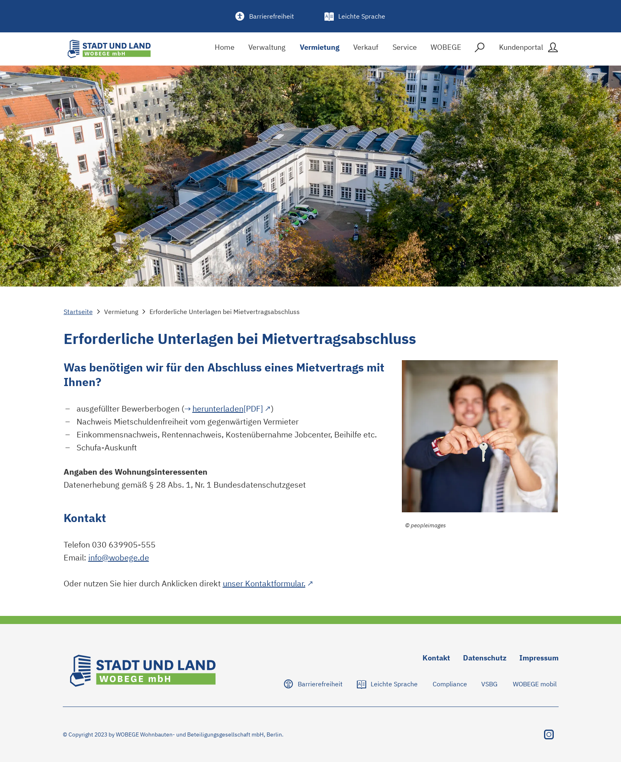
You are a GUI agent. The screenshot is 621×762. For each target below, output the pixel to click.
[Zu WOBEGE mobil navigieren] (535, 684)
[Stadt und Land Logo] (109, 49)
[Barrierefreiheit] (265, 16)
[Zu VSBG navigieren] (489, 684)
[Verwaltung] (267, 49)
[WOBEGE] (446, 49)
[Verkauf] (365, 49)
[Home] (225, 49)
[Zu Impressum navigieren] (539, 659)
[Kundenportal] (527, 48)
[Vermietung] (319, 49)
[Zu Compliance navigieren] (450, 684)
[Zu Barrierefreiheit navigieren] (314, 684)
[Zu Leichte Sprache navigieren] (388, 684)
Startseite (78, 312)
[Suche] (479, 49)
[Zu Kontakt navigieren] (436, 659)
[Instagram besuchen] (549, 734)
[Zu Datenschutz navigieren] (484, 659)
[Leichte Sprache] (355, 16)
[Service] (404, 49)
